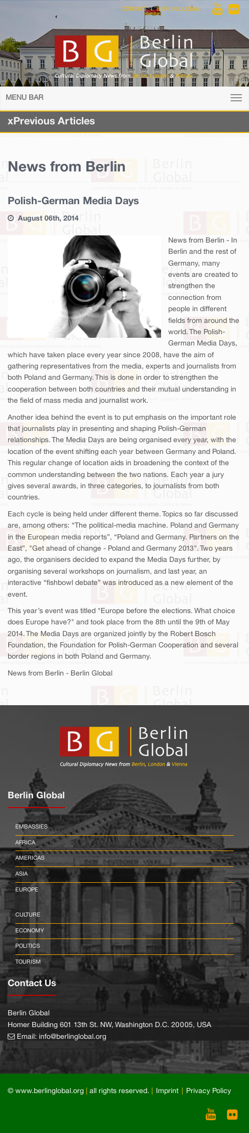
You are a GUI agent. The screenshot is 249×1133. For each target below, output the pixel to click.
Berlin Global (178, 9)
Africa (25, 842)
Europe (26, 889)
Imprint (167, 1091)
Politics (27, 946)
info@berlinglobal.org (72, 1037)
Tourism (28, 962)
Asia (21, 874)
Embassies (31, 827)
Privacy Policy (208, 1091)
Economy (29, 930)
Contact (134, 9)
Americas (29, 858)
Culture (27, 915)
